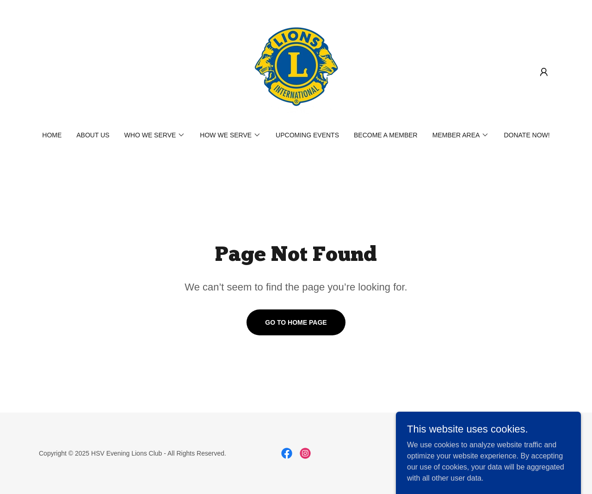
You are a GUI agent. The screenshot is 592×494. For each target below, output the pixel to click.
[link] (296, 71)
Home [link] (52, 135)
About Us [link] (92, 135)
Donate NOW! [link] (526, 135)
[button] (544, 72)
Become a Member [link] (386, 135)
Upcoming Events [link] (307, 135)
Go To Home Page (296, 322)
